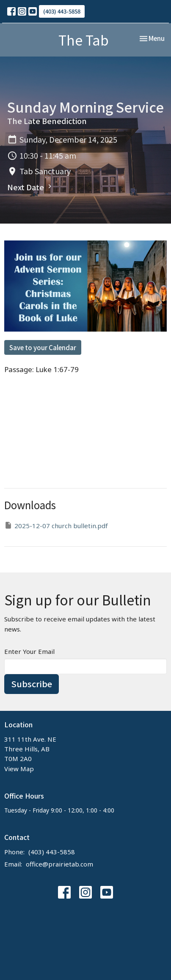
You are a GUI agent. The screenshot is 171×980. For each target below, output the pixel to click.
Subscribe (31, 684)
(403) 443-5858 (61, 11)
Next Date (30, 186)
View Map (19, 768)
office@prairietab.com (59, 864)
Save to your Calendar (42, 347)
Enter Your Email (29, 651)
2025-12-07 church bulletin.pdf (56, 525)
